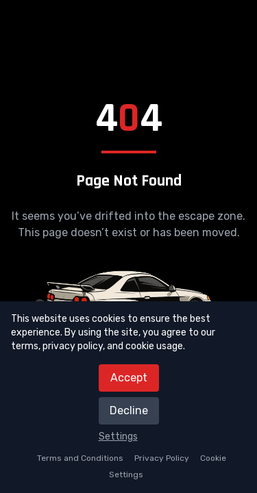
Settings (118, 436)
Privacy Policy (161, 458)
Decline (129, 410)
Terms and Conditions (80, 458)
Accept (128, 377)
